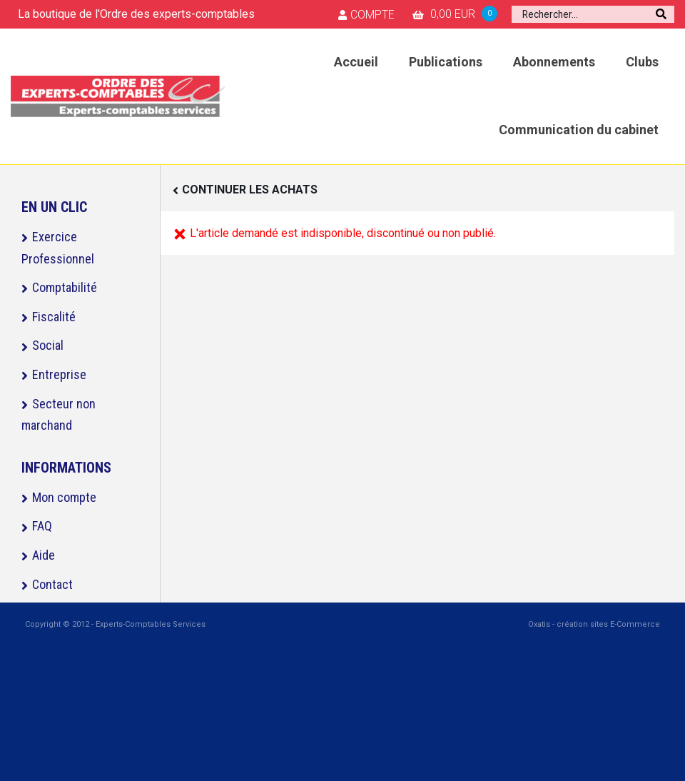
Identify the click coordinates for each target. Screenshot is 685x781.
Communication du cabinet (579, 129)
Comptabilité (64, 287)
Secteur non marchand (58, 414)
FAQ (42, 525)
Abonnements (554, 61)
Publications (445, 61)
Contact (52, 584)
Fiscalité (54, 316)
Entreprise (59, 374)
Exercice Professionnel (57, 247)
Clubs (642, 61)
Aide (43, 555)
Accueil (356, 61)
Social (48, 345)
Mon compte (64, 497)
